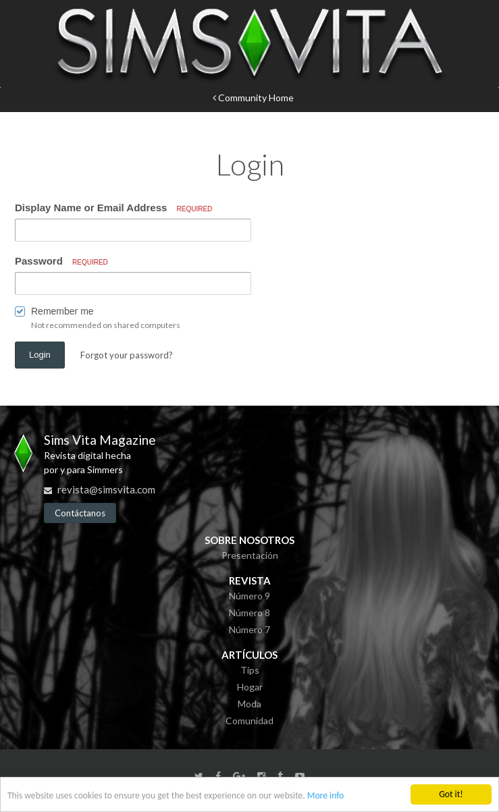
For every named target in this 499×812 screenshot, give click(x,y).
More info (325, 796)
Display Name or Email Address (113, 207)
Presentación (249, 555)
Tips (249, 670)
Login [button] (40, 355)
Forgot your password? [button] (126, 355)
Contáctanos (80, 513)
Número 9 (249, 595)
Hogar (250, 687)
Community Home (253, 97)
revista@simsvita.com (106, 489)
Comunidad (249, 720)
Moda (249, 703)
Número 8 (249, 612)
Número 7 (249, 629)
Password (61, 261)
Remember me (62, 311)
